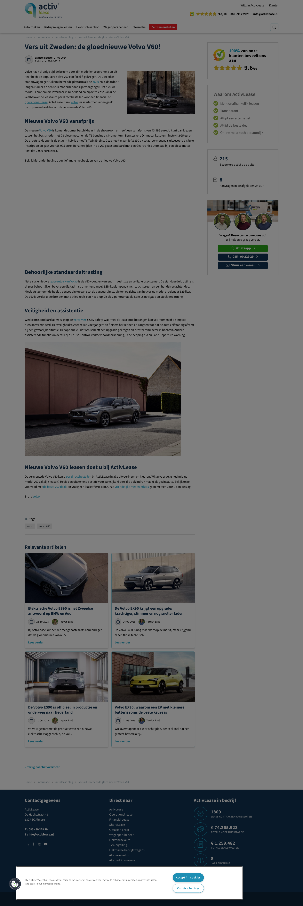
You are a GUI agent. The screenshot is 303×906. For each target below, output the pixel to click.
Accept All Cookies (188, 878)
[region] (129, 883)
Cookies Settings (188, 888)
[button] (15, 884)
